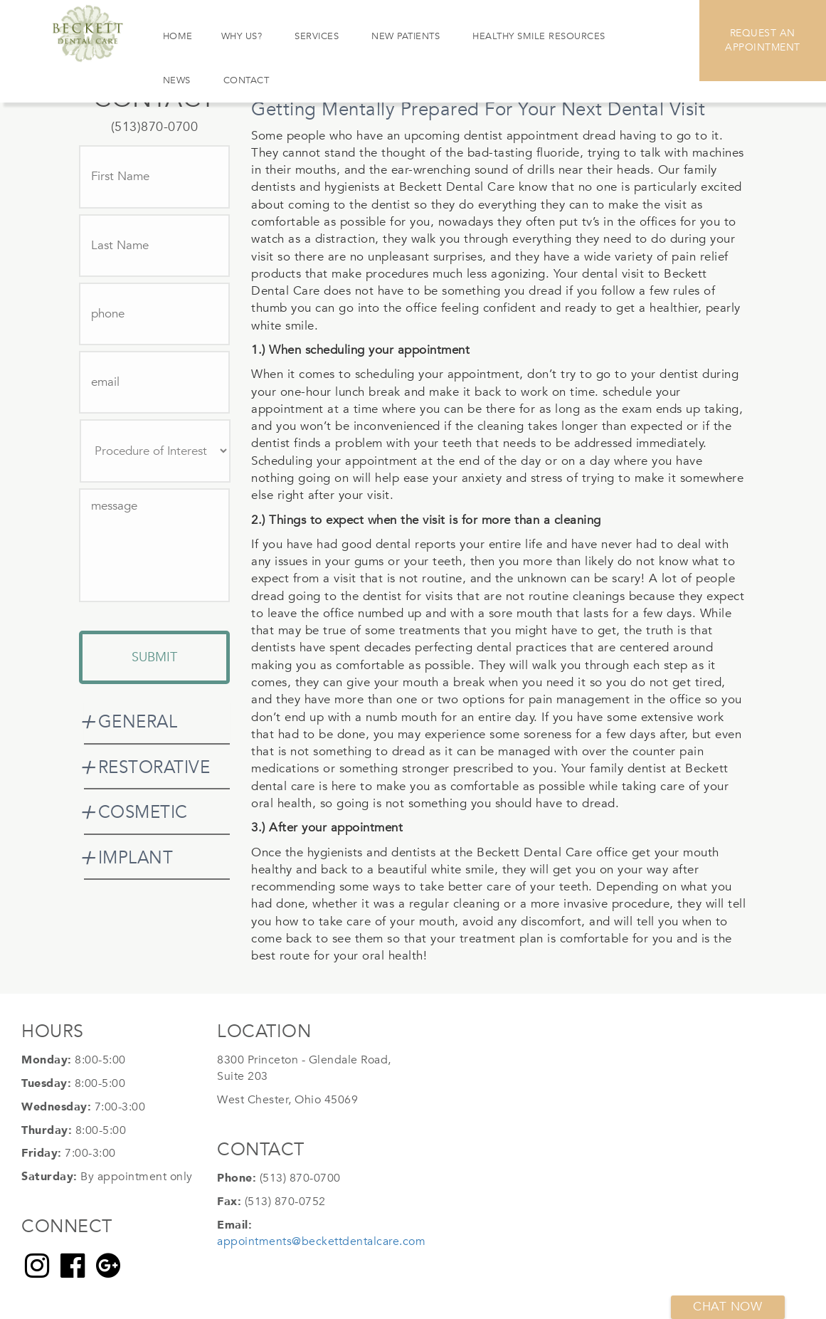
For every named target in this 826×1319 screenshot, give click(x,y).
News (177, 80)
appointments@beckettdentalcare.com (321, 1241)
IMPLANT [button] (136, 858)
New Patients (405, 36)
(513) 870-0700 (300, 1178)
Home (178, 36)
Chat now (727, 1306)
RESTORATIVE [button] (154, 767)
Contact (246, 80)
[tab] (157, 722)
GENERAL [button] (138, 722)
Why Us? (242, 36)
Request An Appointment (762, 40)
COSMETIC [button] (143, 812)
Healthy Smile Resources (538, 36)
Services (317, 36)
